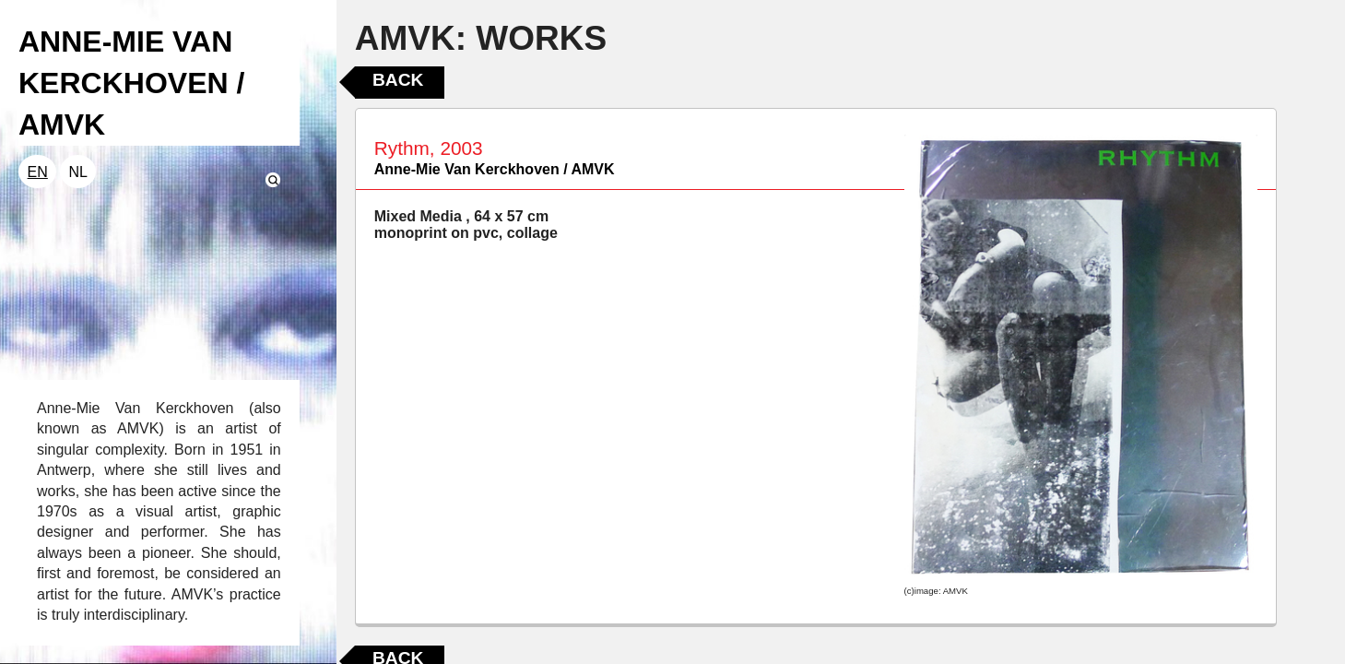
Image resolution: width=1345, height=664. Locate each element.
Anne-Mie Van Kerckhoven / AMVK (494, 169)
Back (397, 79)
